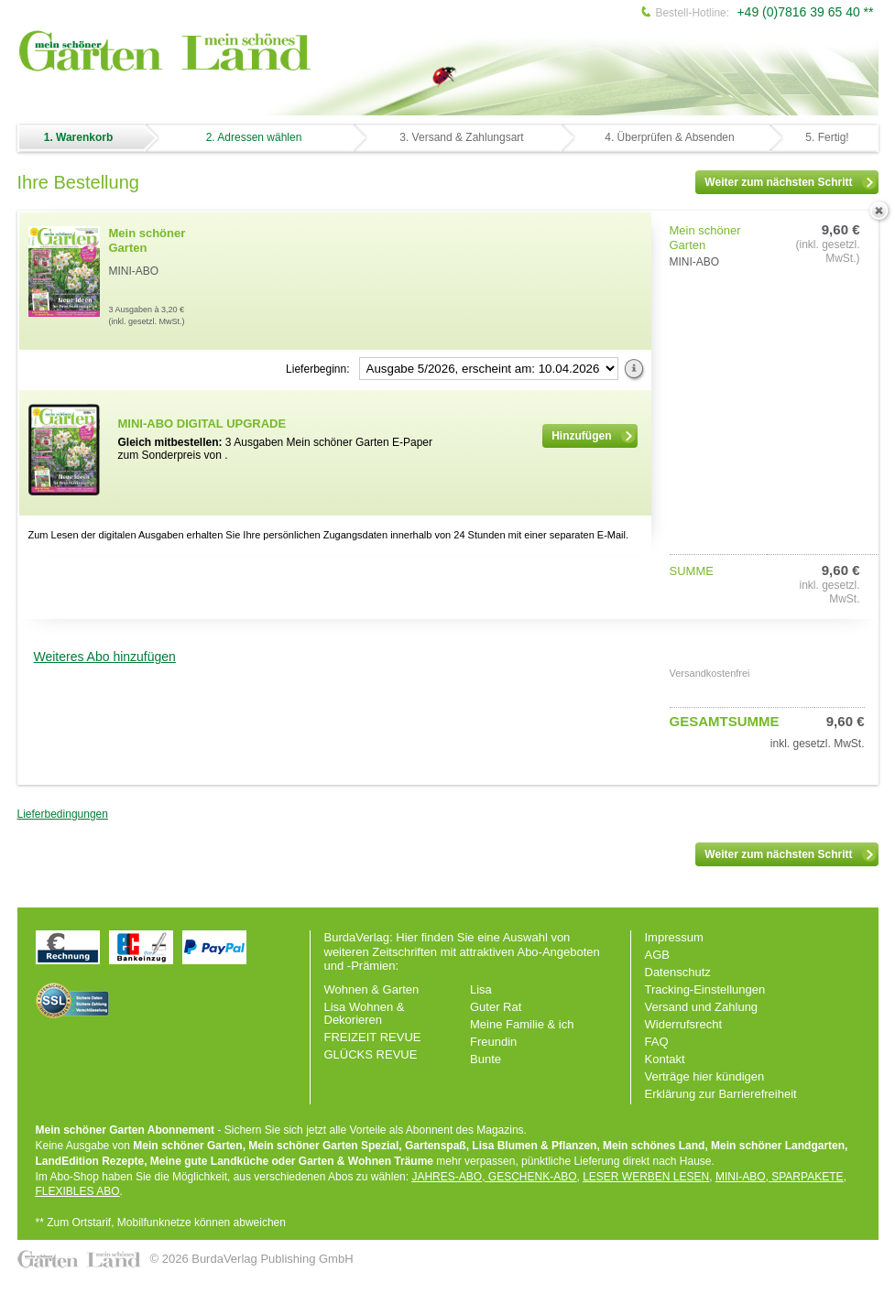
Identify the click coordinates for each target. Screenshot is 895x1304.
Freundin (493, 1042)
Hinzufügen (592, 436)
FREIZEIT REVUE (372, 1037)
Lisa (481, 989)
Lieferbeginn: (317, 369)
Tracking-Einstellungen (705, 989)
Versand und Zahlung (702, 1007)
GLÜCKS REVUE (371, 1054)
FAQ (657, 1042)
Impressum (674, 937)
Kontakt (665, 1059)
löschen (880, 211)
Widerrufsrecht (684, 1024)
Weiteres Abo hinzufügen (105, 656)
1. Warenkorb (79, 137)
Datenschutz (678, 972)
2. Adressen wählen (254, 137)
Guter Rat (495, 1007)
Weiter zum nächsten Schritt (789, 182)
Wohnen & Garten (372, 989)
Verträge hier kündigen (705, 1076)
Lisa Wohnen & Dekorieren (364, 1013)
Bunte (485, 1059)
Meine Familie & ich (521, 1024)
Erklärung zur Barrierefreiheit (721, 1094)
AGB (657, 955)
